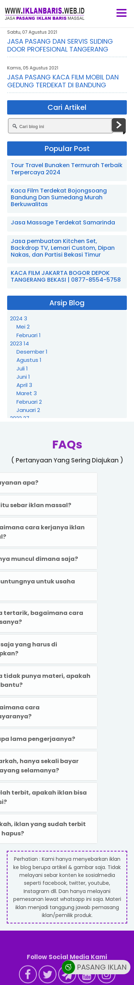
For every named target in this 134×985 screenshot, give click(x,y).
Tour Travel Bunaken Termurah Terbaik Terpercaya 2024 (67, 168)
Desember (32, 351)
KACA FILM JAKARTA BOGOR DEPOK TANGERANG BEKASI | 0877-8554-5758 (66, 276)
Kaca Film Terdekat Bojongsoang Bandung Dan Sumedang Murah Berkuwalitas (59, 197)
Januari (28, 410)
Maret (26, 393)
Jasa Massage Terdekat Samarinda (63, 222)
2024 (18, 318)
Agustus (28, 360)
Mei (23, 326)
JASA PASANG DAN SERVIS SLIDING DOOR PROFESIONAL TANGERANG (60, 45)
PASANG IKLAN (94, 968)
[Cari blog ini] (60, 126)
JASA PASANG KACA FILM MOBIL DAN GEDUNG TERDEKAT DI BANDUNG (63, 81)
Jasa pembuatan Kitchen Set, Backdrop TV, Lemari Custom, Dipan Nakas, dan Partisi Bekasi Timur (63, 248)
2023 (19, 343)
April (24, 385)
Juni (23, 376)
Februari (28, 335)
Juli (22, 368)
